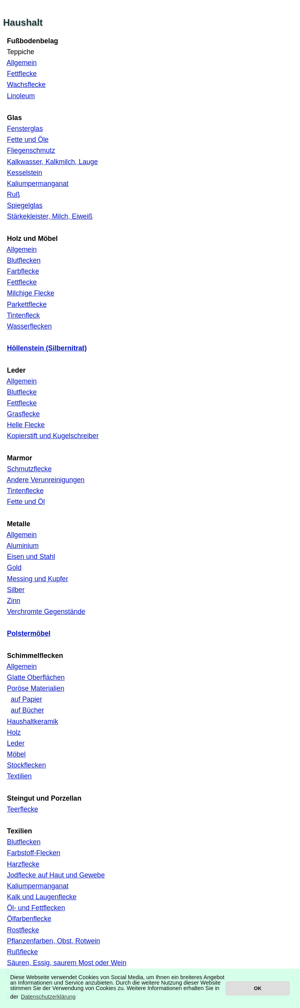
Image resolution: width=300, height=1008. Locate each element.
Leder (16, 743)
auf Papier (26, 699)
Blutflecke (22, 392)
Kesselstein (24, 173)
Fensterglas (25, 129)
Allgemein (22, 63)
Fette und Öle (28, 139)
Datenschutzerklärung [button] (48, 997)
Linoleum (21, 96)
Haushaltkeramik (32, 721)
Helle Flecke (26, 425)
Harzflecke (23, 864)
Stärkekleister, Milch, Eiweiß (50, 216)
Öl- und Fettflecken (36, 908)
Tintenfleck (23, 315)
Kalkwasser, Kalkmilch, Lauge (52, 162)
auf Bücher (27, 710)
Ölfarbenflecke (29, 919)
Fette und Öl (26, 502)
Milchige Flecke (30, 293)
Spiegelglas (25, 205)
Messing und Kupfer (37, 579)
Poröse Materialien (35, 688)
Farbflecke (23, 271)
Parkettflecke (27, 304)
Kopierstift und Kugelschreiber (53, 436)
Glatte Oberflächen (36, 677)
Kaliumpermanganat (37, 183)
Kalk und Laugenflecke (42, 897)
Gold (14, 567)
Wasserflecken (29, 326)
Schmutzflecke (29, 469)
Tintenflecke (25, 491)
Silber (16, 590)
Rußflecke (22, 952)
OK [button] (257, 988)
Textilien (19, 776)
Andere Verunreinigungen (46, 480)
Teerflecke (22, 809)
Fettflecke (22, 74)
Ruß (13, 194)
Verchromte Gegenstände (46, 611)
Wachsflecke (26, 84)
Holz (14, 732)
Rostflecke (23, 930)
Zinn (13, 601)
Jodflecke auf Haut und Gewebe (56, 875)
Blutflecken (24, 260)
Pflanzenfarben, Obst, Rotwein (53, 941)
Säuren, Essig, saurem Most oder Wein (67, 963)
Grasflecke (23, 414)
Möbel (16, 754)
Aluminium (23, 546)
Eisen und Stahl (31, 557)
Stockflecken (26, 765)
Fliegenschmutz (31, 150)
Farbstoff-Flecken (34, 853)
